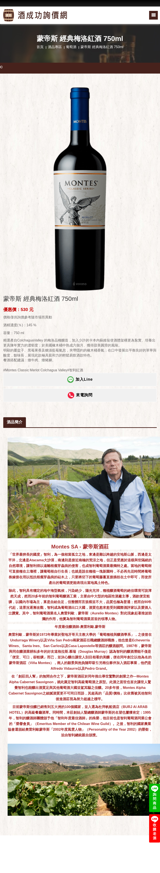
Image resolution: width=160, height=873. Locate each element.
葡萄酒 (71, 47)
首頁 (40, 47)
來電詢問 (80, 395)
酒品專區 (55, 47)
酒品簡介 (14, 422)
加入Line (80, 379)
